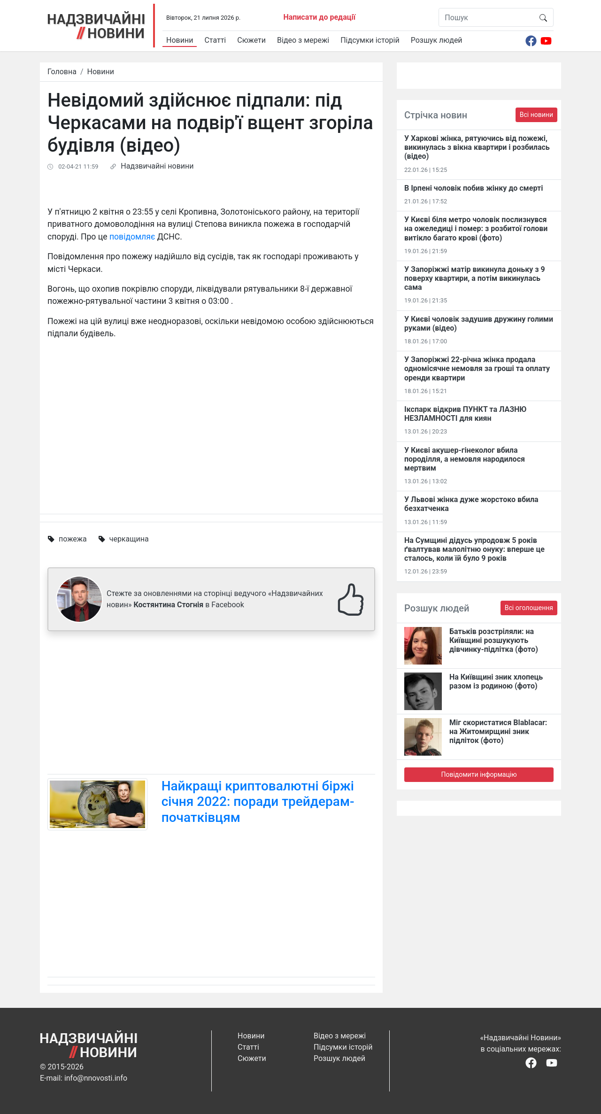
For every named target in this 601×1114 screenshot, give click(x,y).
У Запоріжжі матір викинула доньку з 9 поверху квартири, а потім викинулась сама (474, 278)
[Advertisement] (211, 704)
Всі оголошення (529, 607)
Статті (215, 40)
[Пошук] (486, 17)
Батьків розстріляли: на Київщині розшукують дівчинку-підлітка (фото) (493, 640)
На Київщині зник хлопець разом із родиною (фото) (496, 681)
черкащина (129, 538)
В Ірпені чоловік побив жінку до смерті (473, 188)
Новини (179, 40)
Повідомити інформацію (478, 774)
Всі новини (536, 114)
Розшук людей (436, 40)
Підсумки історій (370, 40)
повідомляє (132, 236)
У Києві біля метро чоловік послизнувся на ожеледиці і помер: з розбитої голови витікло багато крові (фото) (475, 228)
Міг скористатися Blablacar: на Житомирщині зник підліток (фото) (498, 731)
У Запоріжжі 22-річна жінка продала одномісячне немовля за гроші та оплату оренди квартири (477, 368)
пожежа (73, 538)
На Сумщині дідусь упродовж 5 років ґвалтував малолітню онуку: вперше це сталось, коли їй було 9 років (474, 549)
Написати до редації (319, 17)
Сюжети (251, 40)
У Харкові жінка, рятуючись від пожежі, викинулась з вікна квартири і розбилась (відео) (477, 147)
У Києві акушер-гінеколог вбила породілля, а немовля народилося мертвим (464, 459)
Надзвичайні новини (157, 166)
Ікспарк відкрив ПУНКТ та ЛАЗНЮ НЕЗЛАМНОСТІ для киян (465, 414)
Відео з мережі (303, 40)
